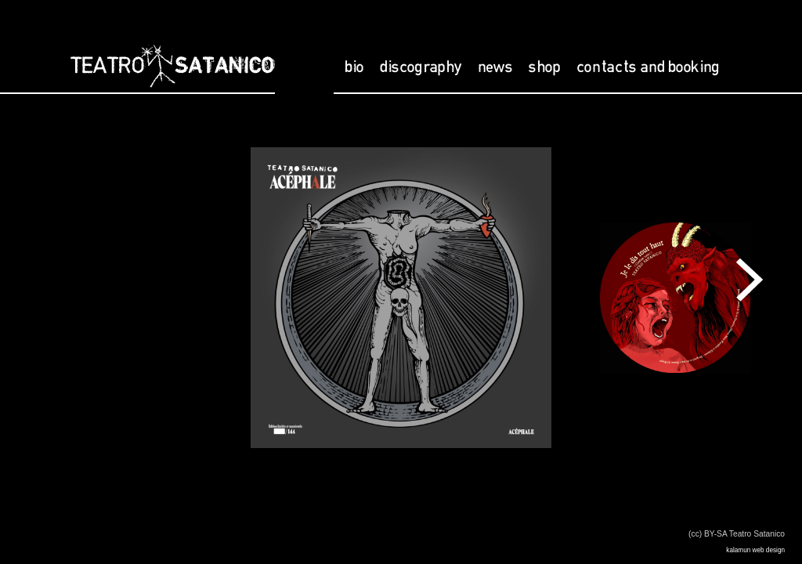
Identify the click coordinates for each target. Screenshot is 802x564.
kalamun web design (755, 550)
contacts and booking (648, 67)
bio (354, 67)
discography (421, 67)
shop (545, 67)
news (495, 67)
